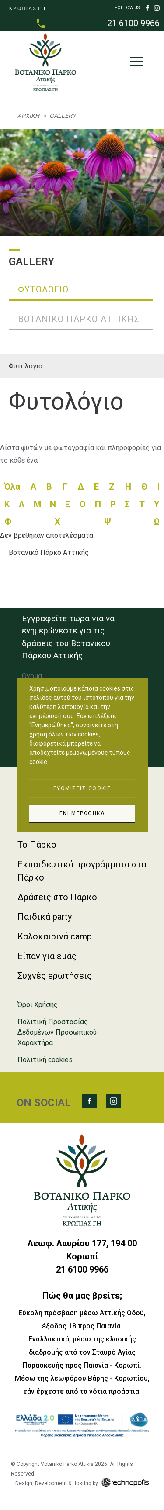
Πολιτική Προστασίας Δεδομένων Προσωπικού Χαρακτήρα (57, 1032)
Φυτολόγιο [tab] (43, 289)
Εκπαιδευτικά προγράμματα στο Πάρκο (82, 871)
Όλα (12, 487)
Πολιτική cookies (45, 1060)
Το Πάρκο (36, 844)
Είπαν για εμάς (47, 956)
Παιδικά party (44, 917)
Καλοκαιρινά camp (54, 936)
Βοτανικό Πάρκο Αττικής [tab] (79, 319)
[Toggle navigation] (137, 63)
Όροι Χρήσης (37, 1005)
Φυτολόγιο (25, 366)
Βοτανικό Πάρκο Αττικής (49, 552)
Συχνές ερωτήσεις (54, 975)
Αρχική (28, 115)
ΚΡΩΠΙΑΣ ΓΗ (27, 8)
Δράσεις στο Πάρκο (57, 897)
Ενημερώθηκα (82, 813)
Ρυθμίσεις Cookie (82, 788)
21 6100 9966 (133, 23)
